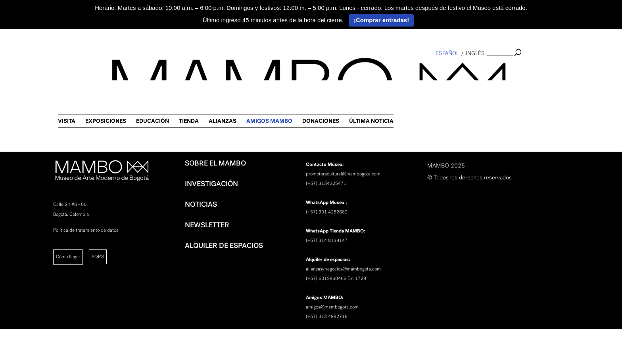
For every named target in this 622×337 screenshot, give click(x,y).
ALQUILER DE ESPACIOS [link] (224, 245)
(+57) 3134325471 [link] (326, 183)
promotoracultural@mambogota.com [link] (343, 174)
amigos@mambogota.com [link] (332, 307)
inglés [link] (475, 53)
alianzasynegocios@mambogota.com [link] (343, 269)
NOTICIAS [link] (201, 204)
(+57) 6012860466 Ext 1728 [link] (336, 278)
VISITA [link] (242, 69)
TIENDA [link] (364, 69)
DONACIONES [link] (496, 69)
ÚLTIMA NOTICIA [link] (546, 69)
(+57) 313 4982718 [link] (326, 316)
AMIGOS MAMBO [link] (445, 69)
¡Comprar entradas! (381, 20)
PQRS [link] (98, 256)
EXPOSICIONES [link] (281, 69)
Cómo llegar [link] (68, 256)
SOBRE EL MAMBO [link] (215, 163)
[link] (10, 129)
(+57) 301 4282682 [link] (326, 212)
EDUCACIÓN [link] (327, 69)
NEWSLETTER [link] (207, 225)
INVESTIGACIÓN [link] (211, 183)
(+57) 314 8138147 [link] (326, 240)
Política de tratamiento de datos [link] (85, 230)
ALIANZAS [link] (398, 69)
